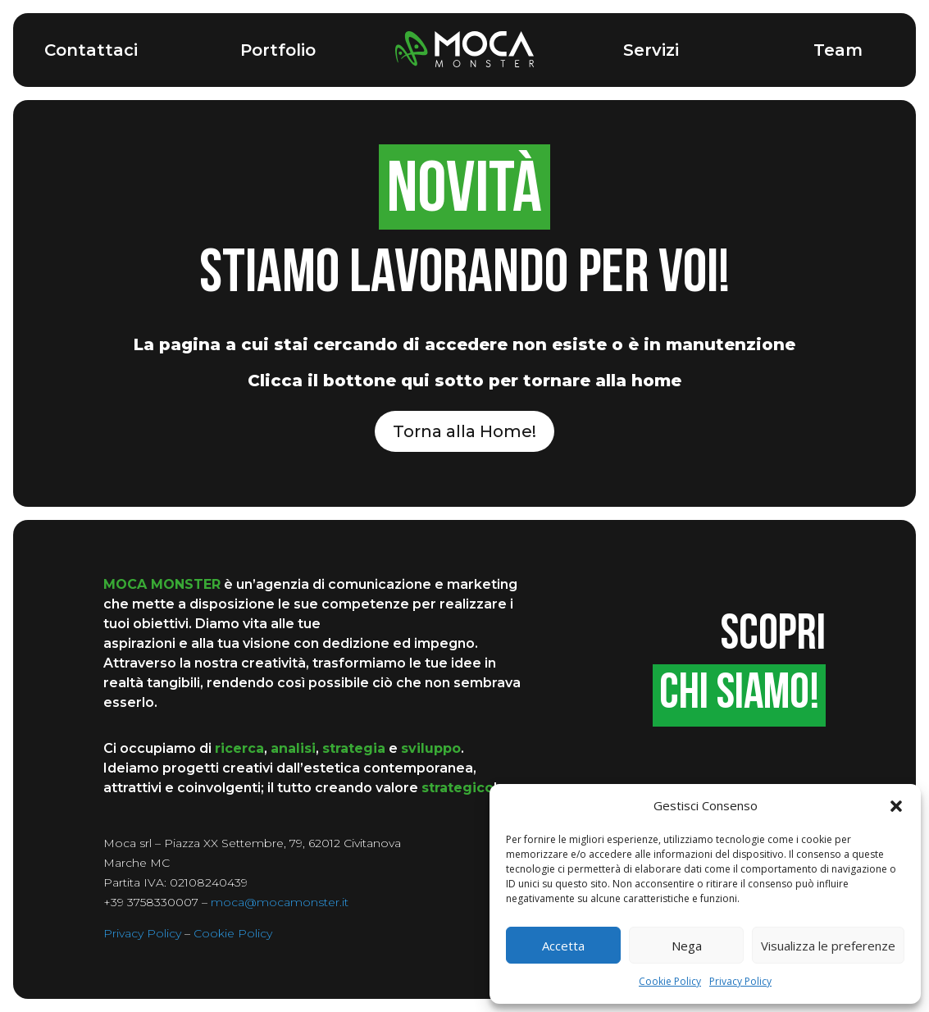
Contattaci (91, 50)
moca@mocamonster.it (279, 902)
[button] (896, 806)
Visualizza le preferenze (828, 945)
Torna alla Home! (464, 431)
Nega (687, 945)
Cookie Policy (670, 981)
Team (838, 50)
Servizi (651, 50)
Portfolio (278, 50)
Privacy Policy (740, 981)
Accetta (563, 945)
